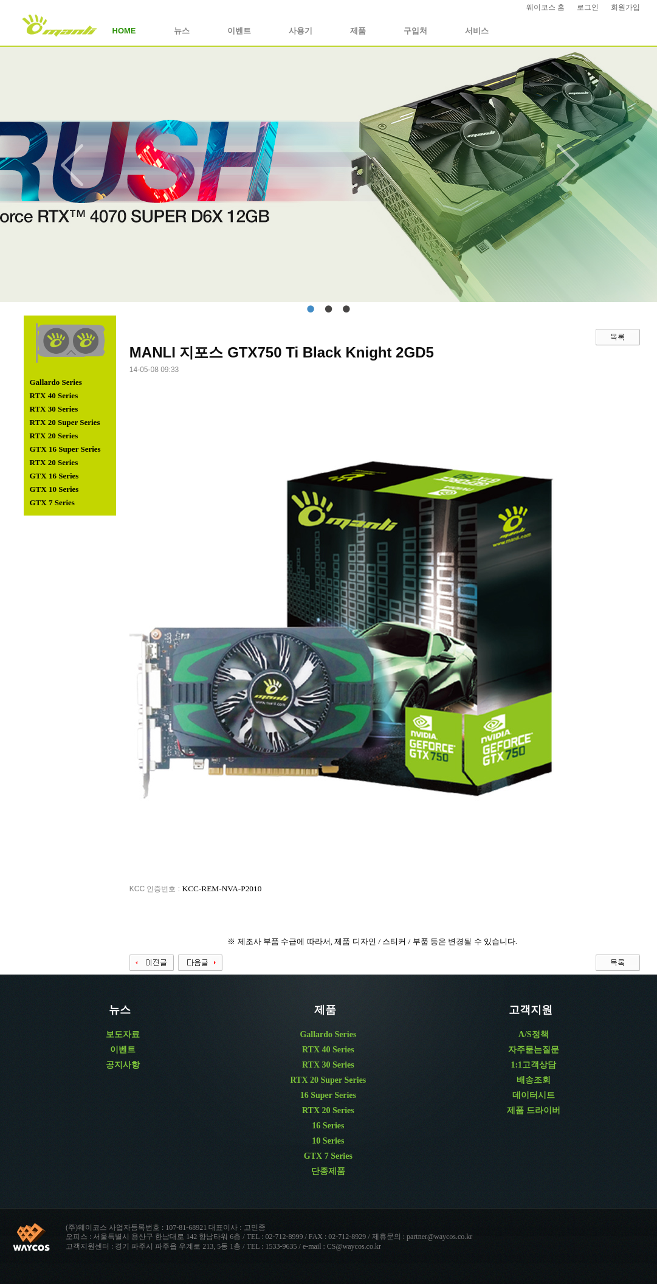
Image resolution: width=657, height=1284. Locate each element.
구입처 (415, 30)
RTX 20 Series (54, 435)
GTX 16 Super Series (65, 449)
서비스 (477, 30)
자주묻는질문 (533, 1049)
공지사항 (123, 1064)
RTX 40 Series (54, 395)
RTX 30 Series (54, 408)
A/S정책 (533, 1034)
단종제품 (328, 1171)
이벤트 (239, 30)
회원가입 (625, 7)
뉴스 (182, 30)
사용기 (300, 30)
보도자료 (123, 1034)
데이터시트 (533, 1095)
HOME (124, 30)
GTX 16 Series (54, 475)
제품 (358, 30)
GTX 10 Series (54, 489)
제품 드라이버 (533, 1110)
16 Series (328, 1125)
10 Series (328, 1140)
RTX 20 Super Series (65, 422)
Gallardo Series (56, 382)
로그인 (588, 7)
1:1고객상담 (533, 1064)
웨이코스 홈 (545, 7)
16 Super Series (328, 1095)
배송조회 (534, 1080)
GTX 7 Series (52, 502)
